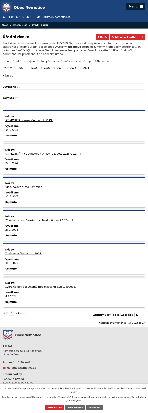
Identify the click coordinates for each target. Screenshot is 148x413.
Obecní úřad (20, 25)
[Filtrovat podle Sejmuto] (74, 103)
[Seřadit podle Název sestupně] (15, 76)
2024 (60, 68)
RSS (102, 37)
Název (8, 75)
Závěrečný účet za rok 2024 (25, 253)
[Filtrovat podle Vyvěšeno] (74, 92)
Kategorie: (9, 67)
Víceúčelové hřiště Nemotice (23, 187)
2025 (73, 68)
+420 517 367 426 (20, 17)
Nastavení (94, 407)
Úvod (5, 25)
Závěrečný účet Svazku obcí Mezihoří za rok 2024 (39, 220)
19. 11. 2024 (11, 130)
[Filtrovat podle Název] (74, 81)
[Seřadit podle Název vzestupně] (15, 74)
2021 (35, 68)
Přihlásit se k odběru (128, 37)
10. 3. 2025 (11, 263)
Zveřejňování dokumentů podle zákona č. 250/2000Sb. (40, 287)
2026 (86, 68)
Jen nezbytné (75, 407)
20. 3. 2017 (11, 196)
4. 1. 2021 (10, 296)
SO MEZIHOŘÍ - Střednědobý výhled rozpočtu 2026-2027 (44, 153)
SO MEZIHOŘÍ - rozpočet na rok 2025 (31, 120)
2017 (23, 68)
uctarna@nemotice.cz (56, 17)
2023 (47, 68)
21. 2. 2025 (11, 229)
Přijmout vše (55, 407)
